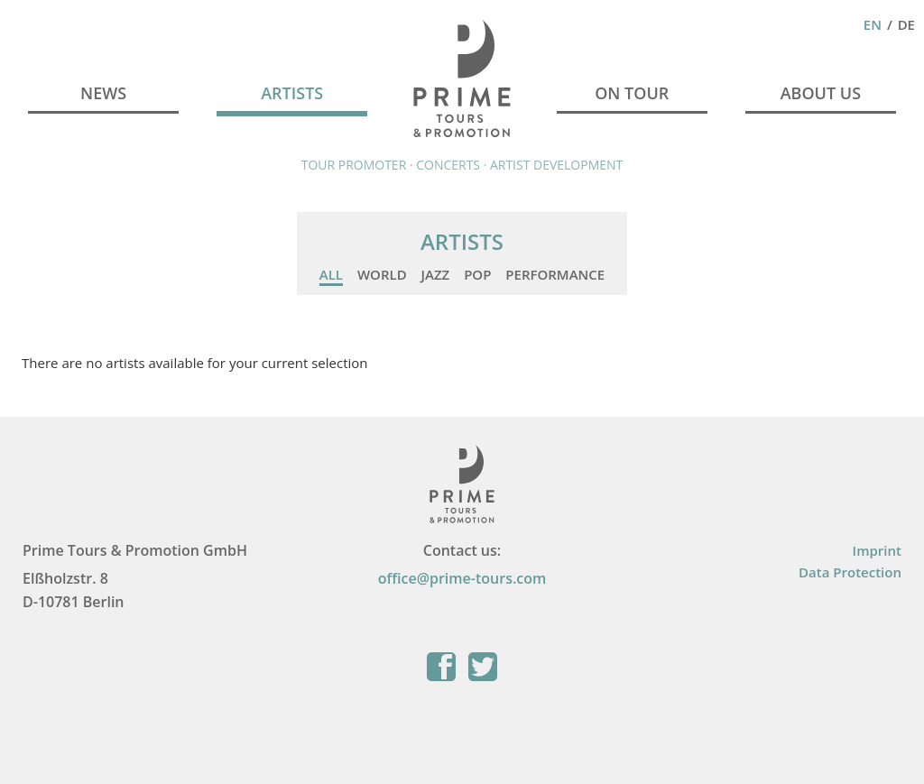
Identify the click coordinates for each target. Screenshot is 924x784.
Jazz (435, 274)
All (331, 274)
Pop (477, 274)
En (873, 24)
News (103, 93)
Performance (555, 274)
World (382, 274)
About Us (821, 93)
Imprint (877, 550)
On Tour (632, 93)
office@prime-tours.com (462, 578)
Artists (292, 93)
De (906, 24)
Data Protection (850, 572)
